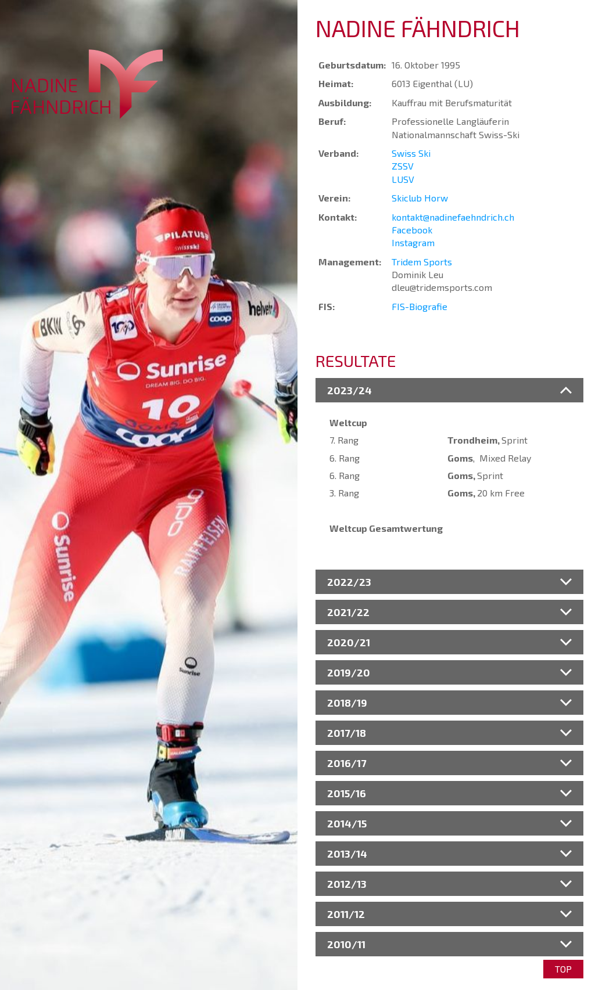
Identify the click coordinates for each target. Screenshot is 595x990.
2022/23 (349, 581)
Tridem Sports (422, 261)
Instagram (413, 242)
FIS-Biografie (419, 306)
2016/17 (346, 763)
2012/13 (347, 883)
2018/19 (347, 702)
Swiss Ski (411, 153)
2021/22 (348, 612)
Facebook (412, 229)
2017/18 (346, 732)
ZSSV (403, 165)
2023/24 (349, 390)
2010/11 (346, 944)
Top (563, 968)
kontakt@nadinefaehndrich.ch (453, 216)
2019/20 (348, 672)
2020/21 (348, 642)
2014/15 (347, 823)
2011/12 (346, 914)
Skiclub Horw (420, 197)
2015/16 (346, 793)
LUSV (403, 179)
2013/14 (347, 853)
